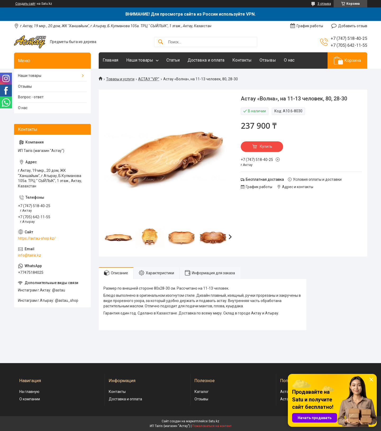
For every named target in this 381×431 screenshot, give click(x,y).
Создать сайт (25, 4)
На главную (29, 392)
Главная (110, 60)
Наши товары (139, 60)
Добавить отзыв (352, 26)
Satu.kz (213, 421)
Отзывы (268, 60)
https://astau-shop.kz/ (37, 238)
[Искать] (160, 42)
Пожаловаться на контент (212, 426)
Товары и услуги (120, 79)
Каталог (201, 392)
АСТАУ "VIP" (148, 79)
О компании (29, 399)
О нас (289, 60)
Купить (266, 146)
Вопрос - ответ (31, 97)
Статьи (173, 60)
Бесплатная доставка (265, 179)
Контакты (242, 60)
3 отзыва (324, 4)
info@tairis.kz (29, 255)
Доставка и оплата (206, 60)
